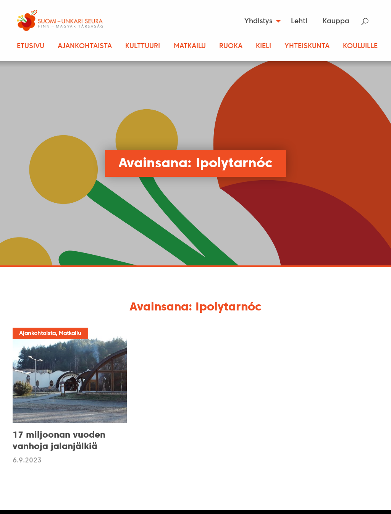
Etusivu (30, 46)
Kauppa (336, 21)
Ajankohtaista (85, 46)
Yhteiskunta (307, 46)
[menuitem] (260, 21)
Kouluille (360, 46)
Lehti (299, 21)
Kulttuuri (142, 46)
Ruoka (230, 46)
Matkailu (190, 46)
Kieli (263, 46)
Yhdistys (258, 21)
